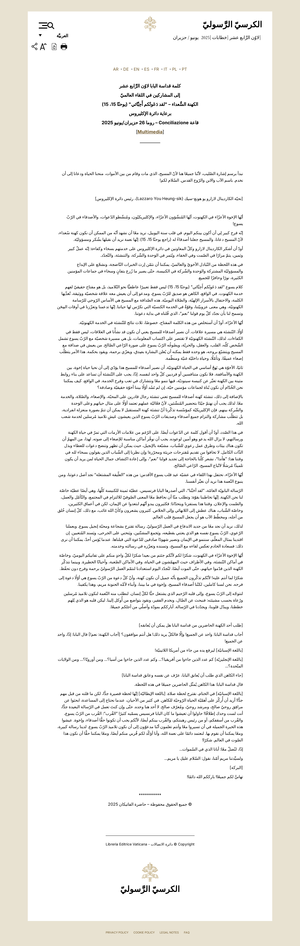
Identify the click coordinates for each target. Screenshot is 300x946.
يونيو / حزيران (186, 37)
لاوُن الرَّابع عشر (243, 37)
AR (115, 69)
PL (174, 69)
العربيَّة (57, 38)
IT (165, 69)
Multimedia (150, 131)
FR (156, 69)
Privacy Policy (117, 932)
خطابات (219, 37)
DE (126, 69)
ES (146, 69)
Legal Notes (169, 932)
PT (184, 69)
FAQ (186, 932)
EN (136, 69)
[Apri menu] (42, 25)
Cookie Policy (144, 932)
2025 (205, 37)
